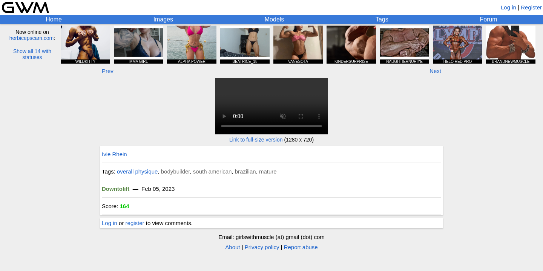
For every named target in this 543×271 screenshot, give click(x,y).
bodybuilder (175, 171)
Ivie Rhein (114, 154)
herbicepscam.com (31, 38)
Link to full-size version (256, 140)
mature (268, 171)
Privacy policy (262, 247)
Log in (508, 7)
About (232, 247)
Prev (108, 71)
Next (435, 71)
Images (163, 19)
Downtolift (115, 189)
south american (212, 171)
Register (531, 7)
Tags (382, 19)
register (135, 223)
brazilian (245, 171)
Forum (488, 19)
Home (54, 19)
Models (274, 19)
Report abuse (301, 247)
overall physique (137, 171)
